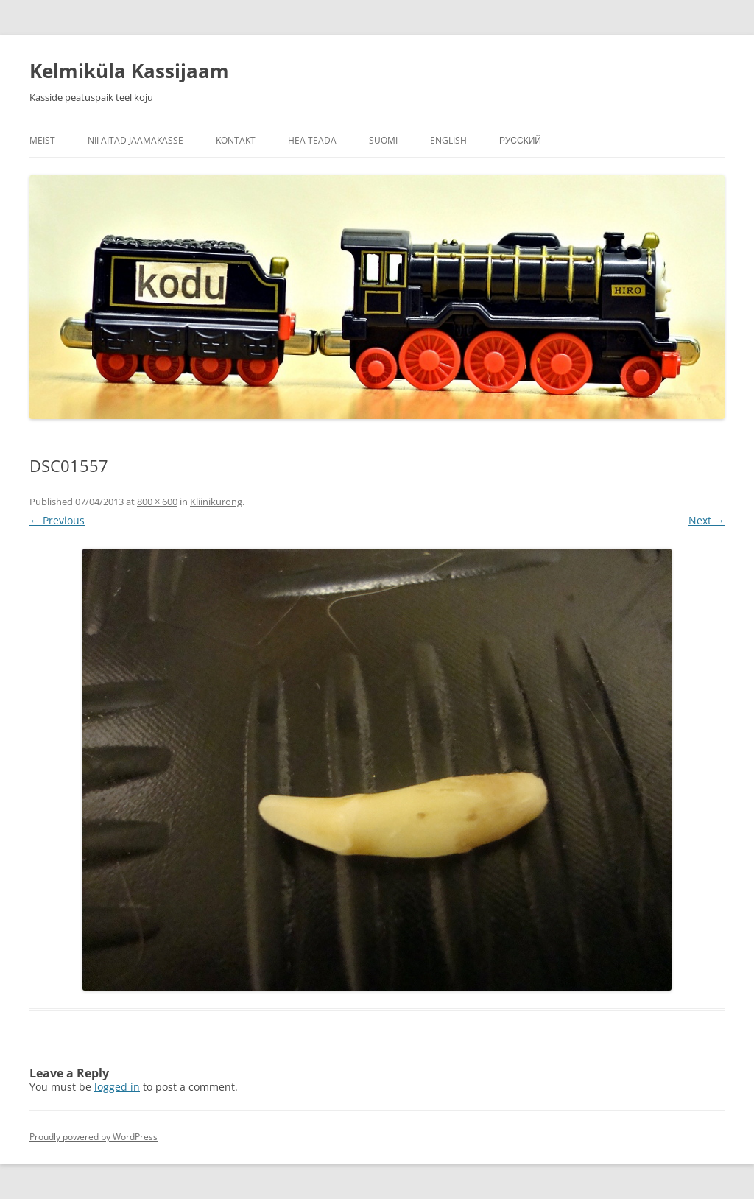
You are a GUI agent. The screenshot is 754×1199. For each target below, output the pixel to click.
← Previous (57, 520)
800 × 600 (157, 501)
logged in (117, 1087)
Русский (520, 140)
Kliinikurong (216, 501)
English (448, 140)
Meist (42, 140)
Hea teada (312, 140)
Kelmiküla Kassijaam (129, 70)
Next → (706, 520)
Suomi (383, 140)
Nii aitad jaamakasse (135, 140)
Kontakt (236, 140)
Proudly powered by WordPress (93, 1137)
